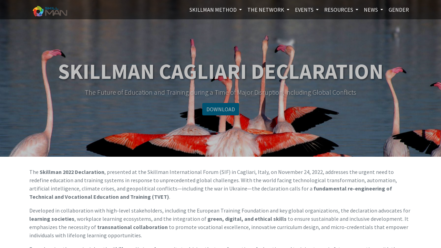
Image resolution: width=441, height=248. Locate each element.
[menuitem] (399, 10)
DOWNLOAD (220, 109)
